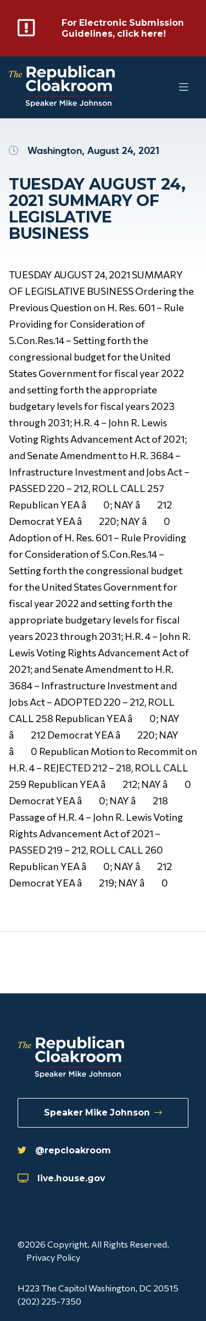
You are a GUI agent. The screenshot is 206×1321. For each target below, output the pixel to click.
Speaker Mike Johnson (103, 1112)
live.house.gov (61, 1178)
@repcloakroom (64, 1150)
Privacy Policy (53, 1257)
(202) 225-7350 (49, 1301)
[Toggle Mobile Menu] (162, 87)
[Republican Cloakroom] (62, 87)
